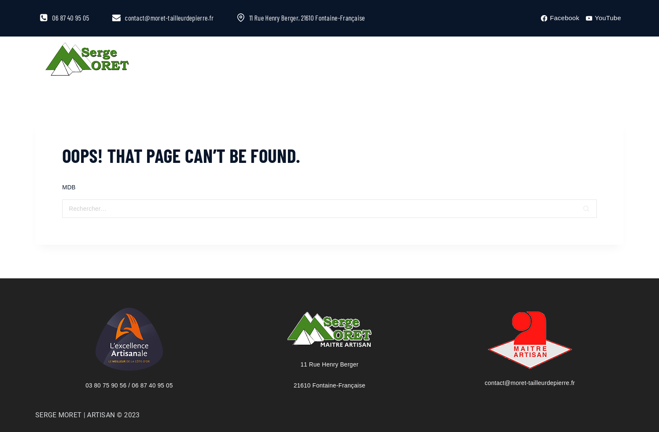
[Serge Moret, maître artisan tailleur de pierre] (87, 60)
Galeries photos (420, 60)
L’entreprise (177, 60)
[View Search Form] (600, 60)
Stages (354, 60)
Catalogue (297, 60)
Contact (489, 60)
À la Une (239, 60)
